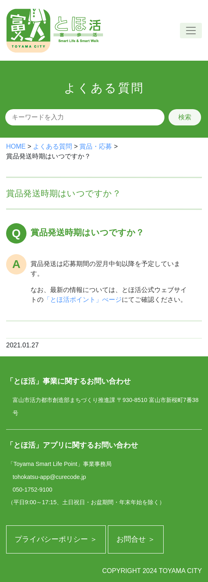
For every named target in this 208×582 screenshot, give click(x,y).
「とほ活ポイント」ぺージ (83, 299)
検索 (184, 117)
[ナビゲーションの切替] (191, 30)
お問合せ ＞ (135, 539)
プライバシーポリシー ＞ (56, 539)
